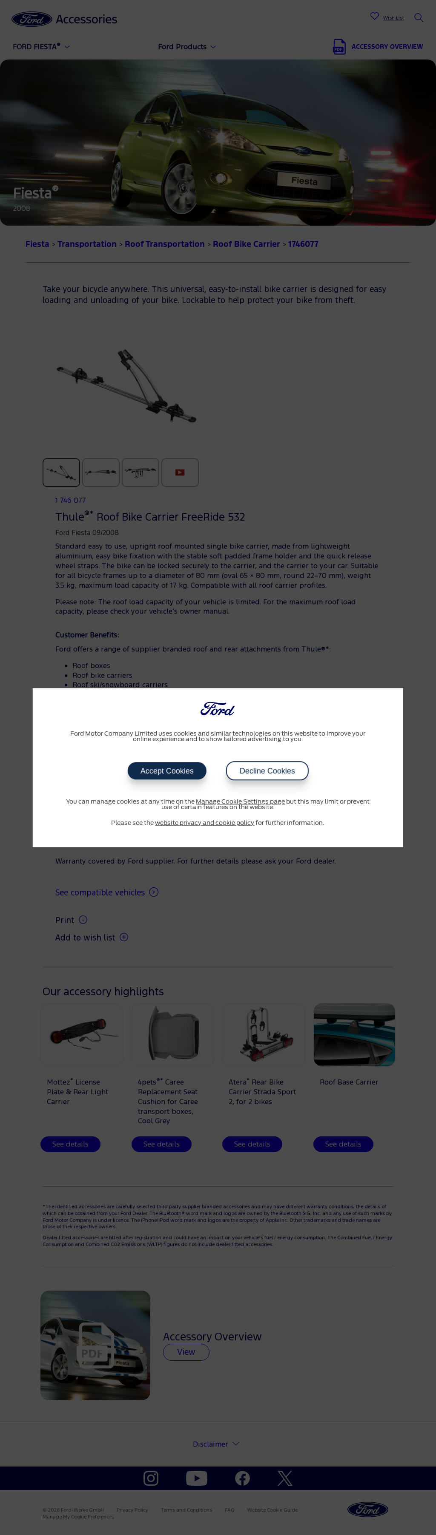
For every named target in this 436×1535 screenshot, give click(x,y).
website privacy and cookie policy (204, 823)
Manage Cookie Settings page (240, 802)
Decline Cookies (267, 771)
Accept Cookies (166, 771)
